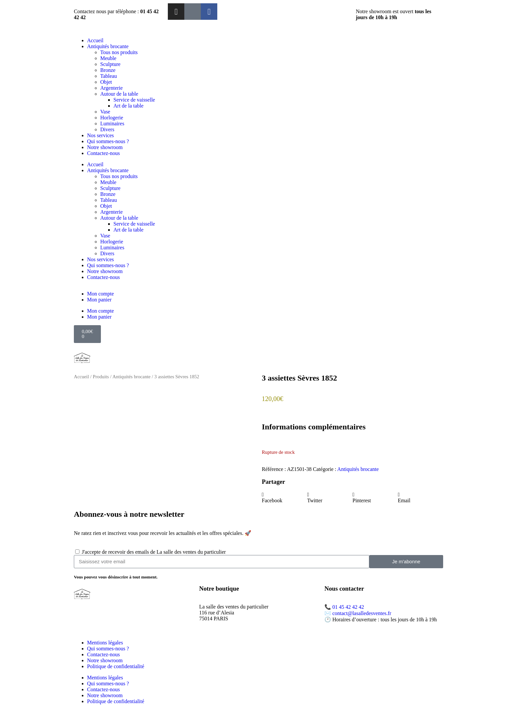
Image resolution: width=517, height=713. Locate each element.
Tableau (108, 76)
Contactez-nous (103, 153)
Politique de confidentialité (115, 666)
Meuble (108, 58)
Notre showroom (105, 147)
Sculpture (110, 64)
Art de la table (128, 105)
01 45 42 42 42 (348, 607)
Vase (105, 111)
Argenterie (111, 88)
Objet (106, 82)
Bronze (107, 70)
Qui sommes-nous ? (108, 141)
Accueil (95, 40)
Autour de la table (119, 94)
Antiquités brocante (108, 46)
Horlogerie (111, 117)
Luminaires (112, 123)
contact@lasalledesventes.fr (361, 613)
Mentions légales (105, 642)
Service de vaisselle (134, 100)
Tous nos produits (119, 52)
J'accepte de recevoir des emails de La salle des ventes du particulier (154, 552)
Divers (107, 129)
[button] (284, 498)
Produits (101, 376)
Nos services (100, 135)
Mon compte (100, 293)
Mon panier (99, 299)
